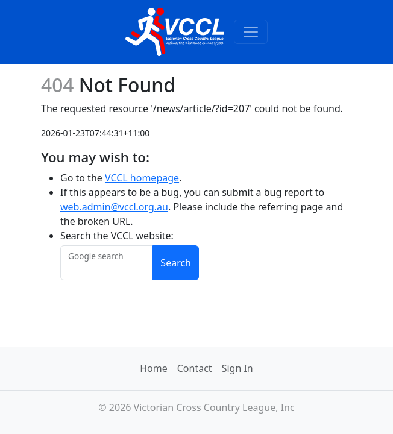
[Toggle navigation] (251, 32)
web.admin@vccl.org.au (114, 206)
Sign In (237, 368)
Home (154, 368)
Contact (194, 368)
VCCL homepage (142, 177)
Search (175, 262)
